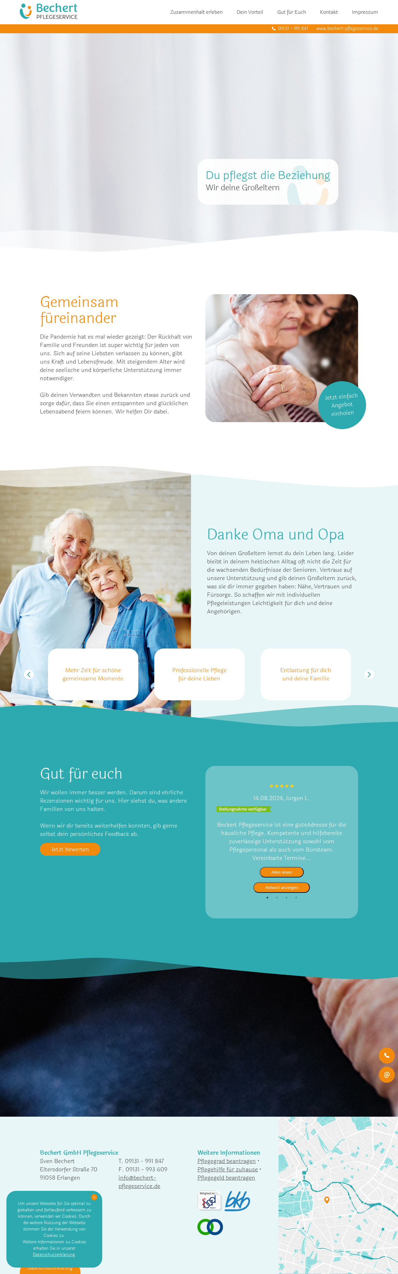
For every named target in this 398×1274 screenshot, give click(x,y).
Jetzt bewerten (70, 849)
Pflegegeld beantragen (226, 1177)
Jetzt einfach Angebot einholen (341, 405)
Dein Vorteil (250, 12)
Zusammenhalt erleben (196, 12)
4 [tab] (296, 897)
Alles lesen (282, 872)
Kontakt (329, 12)
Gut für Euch (291, 12)
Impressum (365, 12)
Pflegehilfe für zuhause (227, 1169)
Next (369, 674)
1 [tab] (267, 897)
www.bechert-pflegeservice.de (347, 28)
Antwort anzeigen (281, 887)
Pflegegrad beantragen (226, 1161)
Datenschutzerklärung (54, 1255)
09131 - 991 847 (293, 28)
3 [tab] (286, 897)
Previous (29, 674)
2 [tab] (277, 897)
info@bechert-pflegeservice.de (139, 1182)
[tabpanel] (282, 837)
